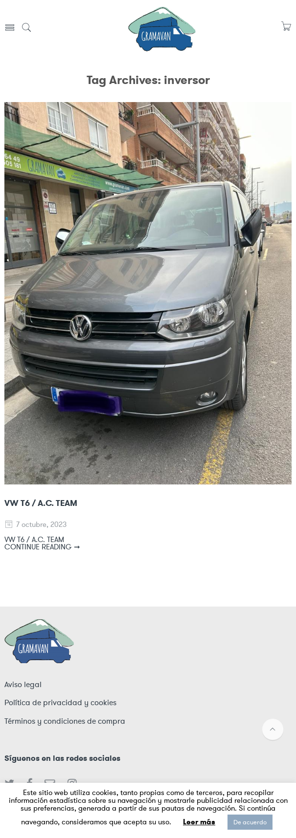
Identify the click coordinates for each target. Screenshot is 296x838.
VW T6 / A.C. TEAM (40, 503)
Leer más (199, 822)
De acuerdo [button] (250, 822)
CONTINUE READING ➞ (42, 547)
